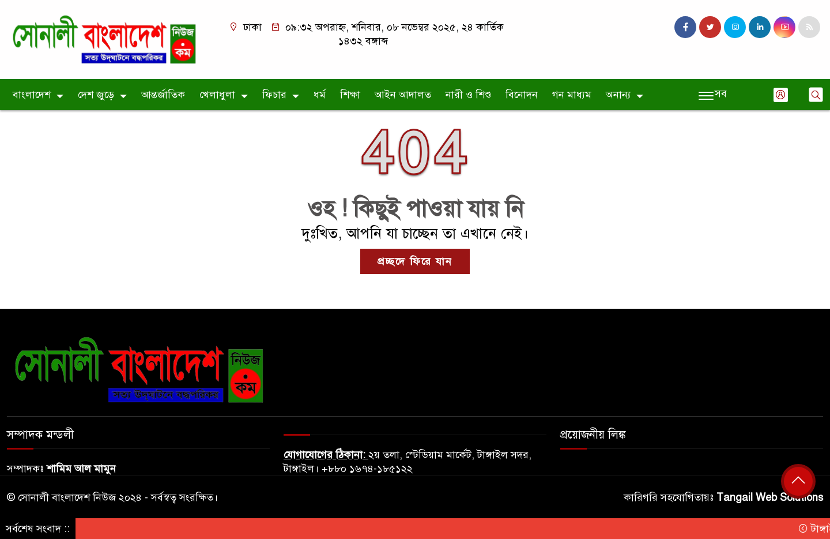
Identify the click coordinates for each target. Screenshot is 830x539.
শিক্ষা (350, 94)
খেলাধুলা (217, 94)
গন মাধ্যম (571, 94)
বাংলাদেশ (32, 94)
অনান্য (618, 94)
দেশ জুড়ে (96, 94)
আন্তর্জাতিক (163, 94)
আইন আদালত (403, 94)
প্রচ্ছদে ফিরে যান (415, 261)
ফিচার (274, 94)
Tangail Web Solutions (769, 497)
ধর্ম (320, 94)
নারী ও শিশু (468, 94)
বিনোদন (521, 94)
